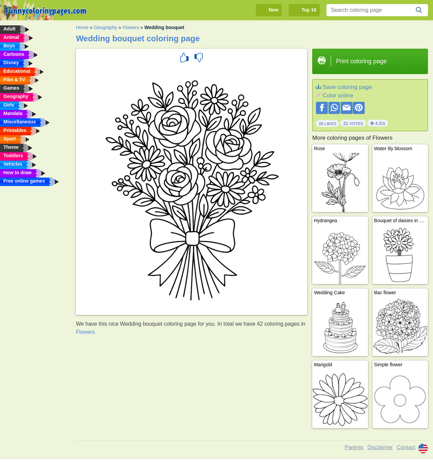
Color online (338, 95)
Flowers (130, 27)
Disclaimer (380, 447)
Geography (105, 27)
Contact (406, 447)
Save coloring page (347, 87)
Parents (354, 447)
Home (82, 27)
